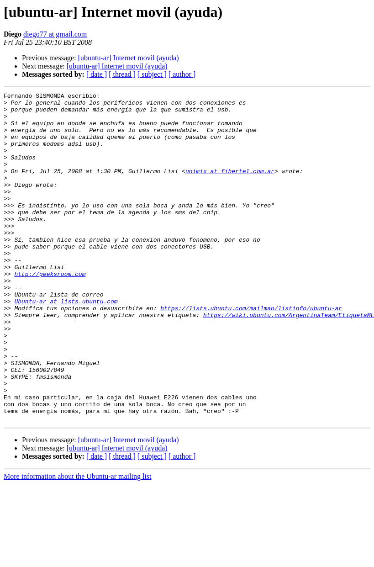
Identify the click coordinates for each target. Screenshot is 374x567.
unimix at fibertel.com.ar (229, 187)
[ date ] (96, 74)
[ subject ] (152, 74)
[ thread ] (122, 74)
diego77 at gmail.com (55, 34)
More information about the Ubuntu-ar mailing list (78, 542)
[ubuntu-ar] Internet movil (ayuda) (128, 58)
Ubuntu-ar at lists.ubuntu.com (65, 343)
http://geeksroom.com (49, 311)
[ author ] (182, 74)
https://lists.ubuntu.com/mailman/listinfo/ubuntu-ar (251, 352)
